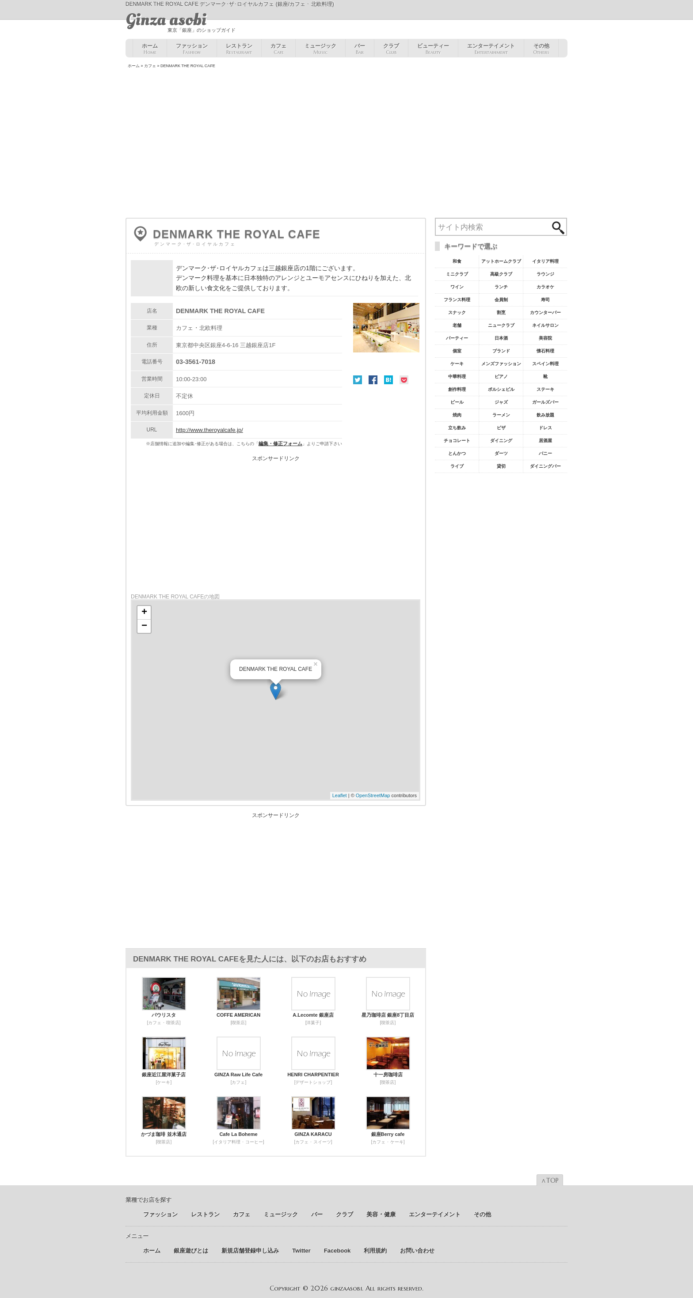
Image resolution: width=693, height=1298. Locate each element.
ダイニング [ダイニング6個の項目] (501, 440)
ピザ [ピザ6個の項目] (501, 427)
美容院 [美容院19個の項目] (545, 338)
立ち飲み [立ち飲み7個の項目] (457, 427)
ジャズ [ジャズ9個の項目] (501, 402)
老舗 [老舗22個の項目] (457, 325)
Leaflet (339, 795)
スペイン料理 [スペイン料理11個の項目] (545, 363)
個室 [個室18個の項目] (457, 350)
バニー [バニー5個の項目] (545, 453)
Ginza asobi (166, 19)
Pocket (404, 379)
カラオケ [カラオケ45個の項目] (545, 286)
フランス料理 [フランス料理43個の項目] (457, 299)
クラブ (391, 49)
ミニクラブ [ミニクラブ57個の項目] (457, 274)
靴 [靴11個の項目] (545, 376)
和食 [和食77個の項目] (457, 261)
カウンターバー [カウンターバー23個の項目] (545, 312)
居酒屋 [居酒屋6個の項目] (545, 440)
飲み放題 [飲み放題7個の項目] (545, 414)
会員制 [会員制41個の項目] (501, 299)
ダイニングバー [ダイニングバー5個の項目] (545, 466)
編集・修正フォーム (280, 443)
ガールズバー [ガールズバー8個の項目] (545, 402)
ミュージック (320, 49)
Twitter (357, 379)
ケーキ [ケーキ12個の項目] (457, 363)
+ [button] (144, 612)
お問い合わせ (417, 1250)
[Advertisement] (346, 144)
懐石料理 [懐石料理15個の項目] (545, 350)
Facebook (373, 379)
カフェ (278, 49)
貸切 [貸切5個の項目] (501, 466)
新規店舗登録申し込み (250, 1250)
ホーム (150, 49)
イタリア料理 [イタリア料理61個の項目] (545, 261)
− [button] (144, 626)
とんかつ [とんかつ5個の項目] (457, 453)
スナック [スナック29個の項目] (457, 312)
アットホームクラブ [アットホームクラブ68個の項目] (501, 261)
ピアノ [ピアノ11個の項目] (501, 376)
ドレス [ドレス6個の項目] (545, 427)
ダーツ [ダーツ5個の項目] (501, 453)
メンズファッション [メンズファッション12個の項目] (501, 363)
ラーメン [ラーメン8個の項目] (501, 414)
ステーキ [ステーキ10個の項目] (545, 389)
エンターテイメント (491, 49)
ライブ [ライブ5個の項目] (457, 466)
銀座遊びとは (191, 1250)
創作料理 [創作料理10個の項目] (457, 389)
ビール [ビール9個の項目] (457, 402)
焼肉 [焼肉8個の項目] (457, 414)
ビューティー (433, 49)
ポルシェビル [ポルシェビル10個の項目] (501, 389)
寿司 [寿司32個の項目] (545, 299)
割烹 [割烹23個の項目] (501, 312)
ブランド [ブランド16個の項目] (501, 350)
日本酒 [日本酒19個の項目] (501, 338)
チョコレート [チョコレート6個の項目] (457, 440)
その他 (541, 49)
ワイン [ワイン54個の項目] (457, 286)
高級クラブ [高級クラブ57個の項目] (501, 274)
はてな (388, 379)
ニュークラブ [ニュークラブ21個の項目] (501, 325)
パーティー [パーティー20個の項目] (457, 338)
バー (359, 49)
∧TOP (550, 1180)
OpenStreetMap (373, 795)
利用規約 (375, 1250)
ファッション (192, 49)
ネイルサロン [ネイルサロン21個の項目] (545, 325)
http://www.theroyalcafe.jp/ (209, 430)
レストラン (239, 49)
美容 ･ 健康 (381, 1214)
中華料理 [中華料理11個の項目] (457, 376)
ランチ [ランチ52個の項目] (501, 286)
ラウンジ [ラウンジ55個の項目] (545, 274)
